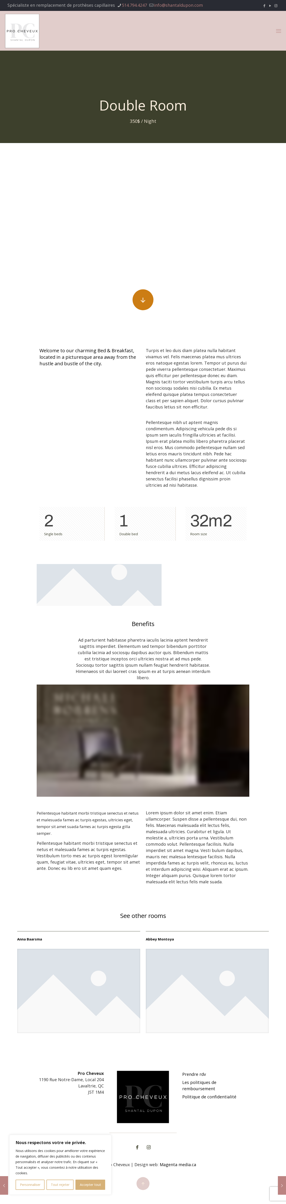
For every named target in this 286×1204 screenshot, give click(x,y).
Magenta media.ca (178, 1164)
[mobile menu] (279, 31)
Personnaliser (30, 1184)
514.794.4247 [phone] (134, 5)
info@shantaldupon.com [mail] (178, 5)
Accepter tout (90, 1184)
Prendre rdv (194, 1074)
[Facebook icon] (264, 5)
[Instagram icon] (276, 5)
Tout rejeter (60, 1184)
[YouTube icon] (270, 5)
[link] (78, 991)
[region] (60, 1165)
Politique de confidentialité (209, 1097)
